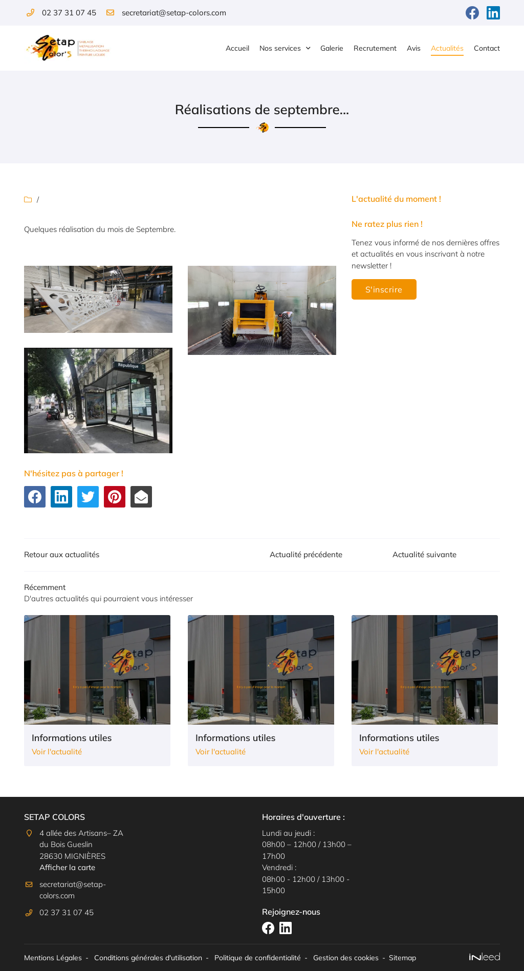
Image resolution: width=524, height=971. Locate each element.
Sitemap (402, 957)
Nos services (280, 48)
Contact (487, 48)
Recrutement (375, 48)
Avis (414, 48)
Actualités (447, 48)
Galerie (331, 48)
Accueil (237, 48)
